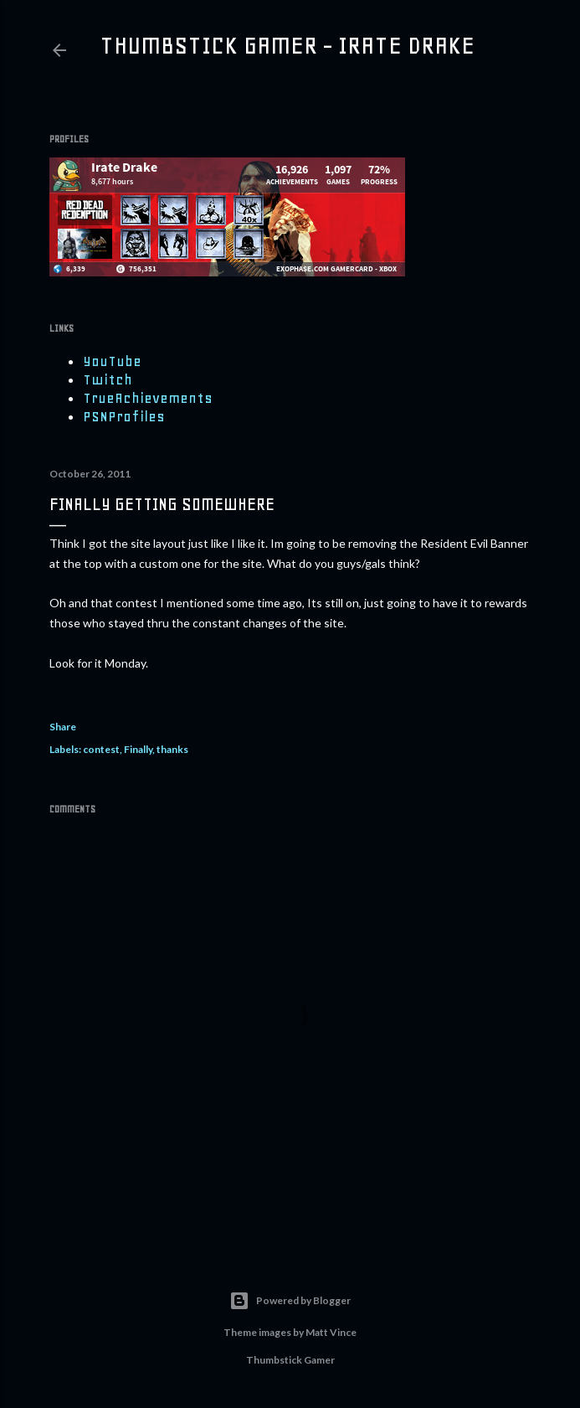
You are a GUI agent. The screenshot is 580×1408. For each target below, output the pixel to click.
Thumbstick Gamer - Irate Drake (287, 45)
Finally (138, 749)
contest (101, 749)
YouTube (112, 361)
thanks (172, 749)
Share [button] (62, 726)
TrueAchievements (148, 397)
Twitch (107, 379)
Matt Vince (331, 1332)
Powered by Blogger (290, 1301)
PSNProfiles (124, 416)
